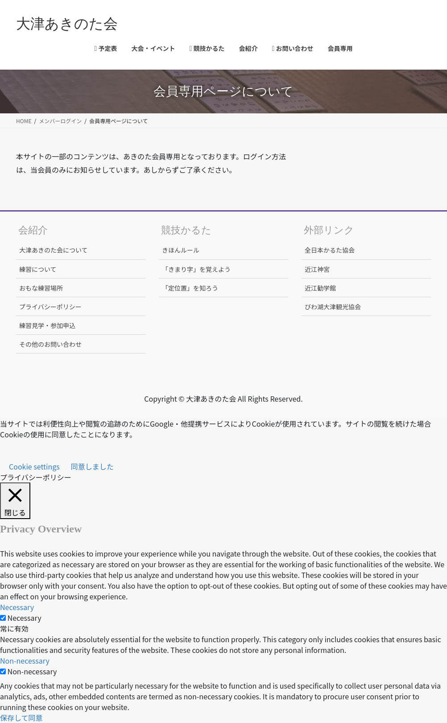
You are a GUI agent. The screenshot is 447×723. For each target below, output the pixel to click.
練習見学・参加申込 (47, 325)
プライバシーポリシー (50, 306)
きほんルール (180, 249)
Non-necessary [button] (25, 660)
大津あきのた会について (53, 249)
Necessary (24, 617)
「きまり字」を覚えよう (196, 269)
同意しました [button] (92, 466)
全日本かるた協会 (330, 249)
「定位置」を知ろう (190, 287)
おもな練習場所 (41, 287)
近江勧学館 (320, 287)
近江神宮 (317, 269)
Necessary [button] (17, 607)
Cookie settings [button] (34, 466)
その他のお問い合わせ (50, 344)
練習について (38, 269)
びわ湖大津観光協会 (333, 306)
